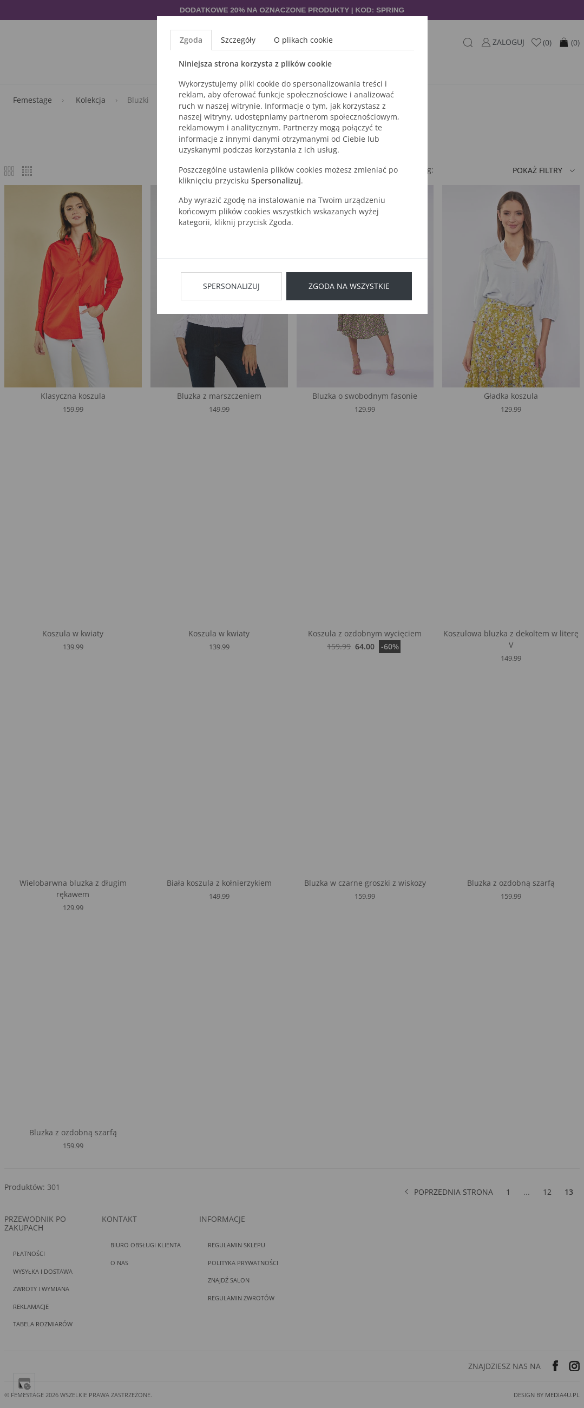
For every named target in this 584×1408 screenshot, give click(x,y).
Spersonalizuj (231, 286)
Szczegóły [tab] (238, 40)
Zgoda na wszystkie (349, 286)
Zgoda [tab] (191, 40)
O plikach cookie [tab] (303, 40)
